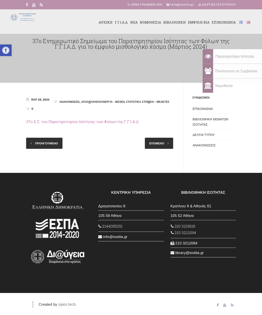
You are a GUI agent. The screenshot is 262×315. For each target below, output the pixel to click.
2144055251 (110, 226)
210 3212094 (183, 232)
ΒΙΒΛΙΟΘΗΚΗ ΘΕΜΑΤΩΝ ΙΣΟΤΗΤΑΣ (210, 121)
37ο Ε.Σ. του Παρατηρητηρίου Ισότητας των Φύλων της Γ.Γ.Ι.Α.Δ (82, 121)
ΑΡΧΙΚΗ (88, 22)
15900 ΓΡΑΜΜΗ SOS (146, 4)
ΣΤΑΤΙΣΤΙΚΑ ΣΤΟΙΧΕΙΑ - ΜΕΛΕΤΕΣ (147, 101)
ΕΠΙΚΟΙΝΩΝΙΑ (206, 22)
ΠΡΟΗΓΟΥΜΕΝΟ (46, 143)
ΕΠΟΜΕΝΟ (156, 143)
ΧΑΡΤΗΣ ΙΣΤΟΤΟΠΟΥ (217, 4)
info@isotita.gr (181, 4)
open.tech (67, 304)
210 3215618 (183, 226)
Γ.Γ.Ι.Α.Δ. (104, 22)
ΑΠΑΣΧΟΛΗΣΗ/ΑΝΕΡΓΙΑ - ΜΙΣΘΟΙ (103, 101)
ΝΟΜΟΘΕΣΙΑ (133, 22)
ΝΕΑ (116, 22)
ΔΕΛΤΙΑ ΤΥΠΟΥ (204, 135)
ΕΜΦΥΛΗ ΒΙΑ (181, 22)
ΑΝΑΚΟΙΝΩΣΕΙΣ (69, 101)
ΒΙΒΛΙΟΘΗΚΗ (157, 22)
